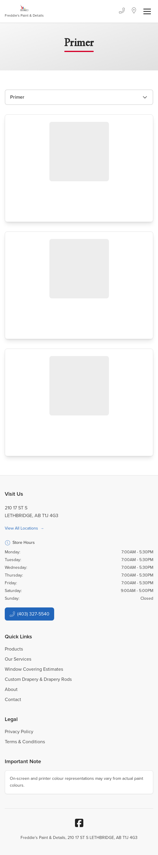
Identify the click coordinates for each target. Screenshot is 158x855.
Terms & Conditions (25, 741)
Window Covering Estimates (34, 669)
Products (14, 648)
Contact (13, 699)
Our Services (18, 659)
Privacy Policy (19, 731)
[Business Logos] (24, 11)
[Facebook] (79, 823)
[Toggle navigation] (147, 11)
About (11, 689)
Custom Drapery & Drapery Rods (38, 679)
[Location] (134, 11)
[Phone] (121, 11)
